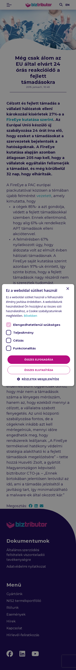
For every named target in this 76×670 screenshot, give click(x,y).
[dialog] (38, 335)
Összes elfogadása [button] (38, 359)
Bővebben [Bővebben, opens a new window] (30, 316)
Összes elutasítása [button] (38, 370)
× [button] (67, 288)
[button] (38, 379)
